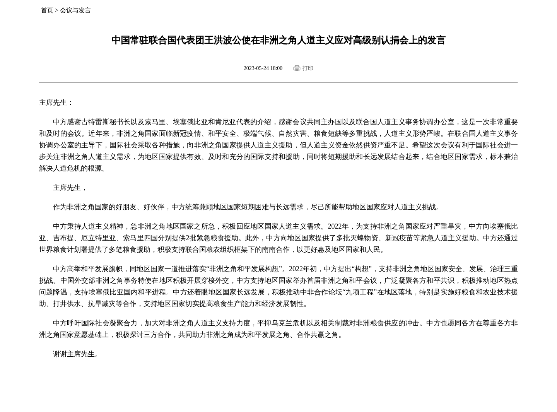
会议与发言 (75, 10)
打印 (307, 68)
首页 (47, 10)
